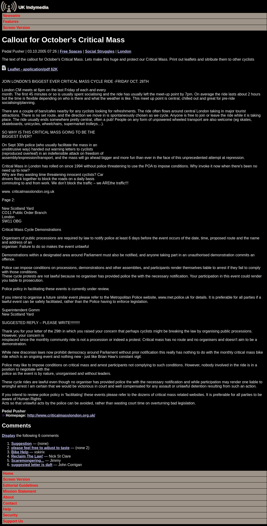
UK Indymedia (33, 7)
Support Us (13, 521)
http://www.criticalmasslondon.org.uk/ (61, 415)
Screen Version (16, 28)
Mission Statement (19, 491)
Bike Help (19, 452)
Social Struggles (99, 51)
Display (8, 436)
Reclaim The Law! (27, 456)
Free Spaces (71, 51)
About (8, 497)
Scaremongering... (27, 461)
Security (10, 515)
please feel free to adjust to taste (40, 448)
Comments (16, 425)
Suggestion (21, 444)
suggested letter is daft (31, 465)
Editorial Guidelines (20, 485)
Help (7, 509)
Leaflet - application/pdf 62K (33, 69)
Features (11, 22)
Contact (10, 503)
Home (8, 473)
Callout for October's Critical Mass (63, 40)
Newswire (11, 16)
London (124, 51)
